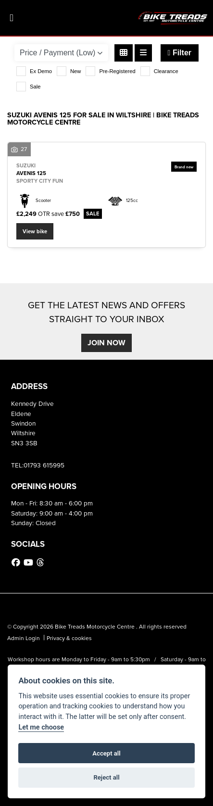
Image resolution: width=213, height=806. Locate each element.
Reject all (106, 777)
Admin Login (23, 638)
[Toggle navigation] (11, 18)
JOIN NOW (106, 342)
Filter (179, 53)
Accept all (106, 753)
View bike (35, 231)
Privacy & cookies (69, 638)
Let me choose (41, 727)
